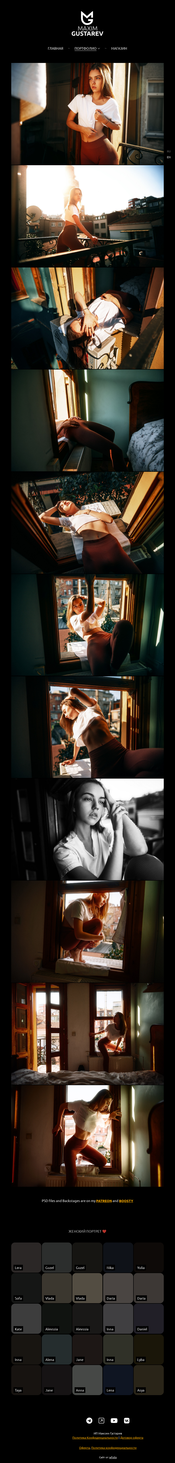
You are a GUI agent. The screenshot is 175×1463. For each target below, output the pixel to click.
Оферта (84, 1456)
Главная (55, 48)
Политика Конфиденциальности (95, 1446)
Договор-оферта (131, 1446)
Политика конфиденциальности (114, 1456)
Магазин (119, 48)
